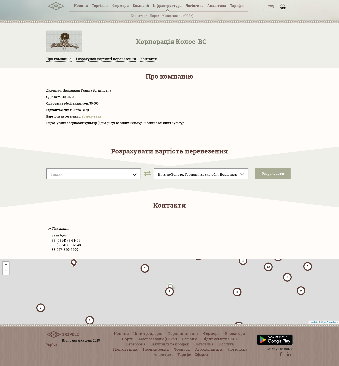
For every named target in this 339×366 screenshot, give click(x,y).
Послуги (227, 344)
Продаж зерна (156, 349)
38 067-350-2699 (65, 249)
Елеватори (139, 16)
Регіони (189, 338)
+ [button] (6, 265)
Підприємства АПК (220, 338)
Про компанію (59, 58)
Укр (283, 8)
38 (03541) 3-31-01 (66, 240)
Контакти (148, 58)
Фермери (120, 5)
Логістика (194, 5)
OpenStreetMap (329, 322)
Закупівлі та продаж (169, 344)
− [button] (6, 271)
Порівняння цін (183, 333)
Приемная (60, 228)
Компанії (141, 5)
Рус (283, 4)
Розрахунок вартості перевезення (106, 58)
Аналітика (216, 5)
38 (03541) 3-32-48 (66, 245)
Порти (154, 16)
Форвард (182, 349)
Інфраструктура (167, 5)
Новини (81, 5)
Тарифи (237, 5)
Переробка (135, 344)
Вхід (270, 6)
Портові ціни (125, 349)
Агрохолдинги (209, 349)
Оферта (201, 354)
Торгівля (100, 5)
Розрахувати (91, 116)
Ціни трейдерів (147, 333)
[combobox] (93, 173)
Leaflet (313, 322)
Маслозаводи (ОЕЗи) (177, 16)
